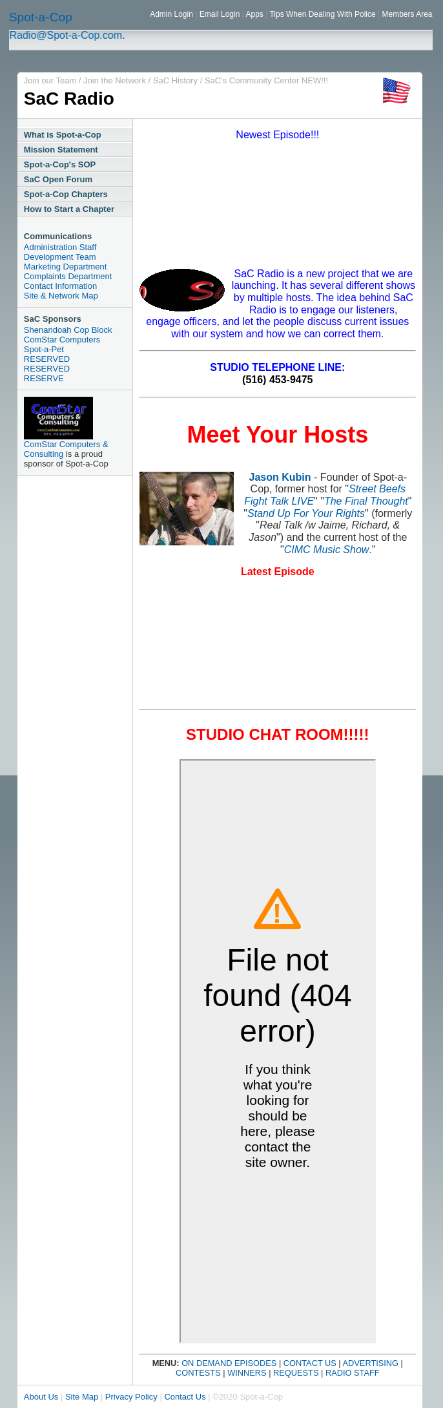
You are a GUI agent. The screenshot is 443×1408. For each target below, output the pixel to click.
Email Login (218, 14)
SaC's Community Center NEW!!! (266, 80)
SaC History (176, 80)
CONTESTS (198, 1373)
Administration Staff (60, 247)
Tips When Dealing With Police (322, 14)
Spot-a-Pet (44, 349)
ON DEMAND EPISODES (228, 1363)
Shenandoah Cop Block (68, 330)
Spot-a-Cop (40, 17)
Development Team (60, 257)
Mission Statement (61, 149)
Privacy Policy (131, 1397)
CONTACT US (309, 1363)
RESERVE (44, 378)
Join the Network (115, 80)
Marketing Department (65, 266)
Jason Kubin (280, 477)
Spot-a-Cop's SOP (60, 164)
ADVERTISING (371, 1363)
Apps (254, 14)
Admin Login (172, 14)
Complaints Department (68, 276)
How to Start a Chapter (69, 209)
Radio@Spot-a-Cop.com (70, 35)
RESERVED (47, 359)
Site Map (81, 1397)
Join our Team (51, 80)
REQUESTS (295, 1373)
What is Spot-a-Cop (62, 135)
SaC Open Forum (58, 179)
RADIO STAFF (352, 1373)
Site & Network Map (61, 295)
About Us (41, 1397)
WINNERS (246, 1373)
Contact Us (184, 1397)
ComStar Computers (62, 339)
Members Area (407, 14)
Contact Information (60, 286)
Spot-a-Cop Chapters (66, 194)
